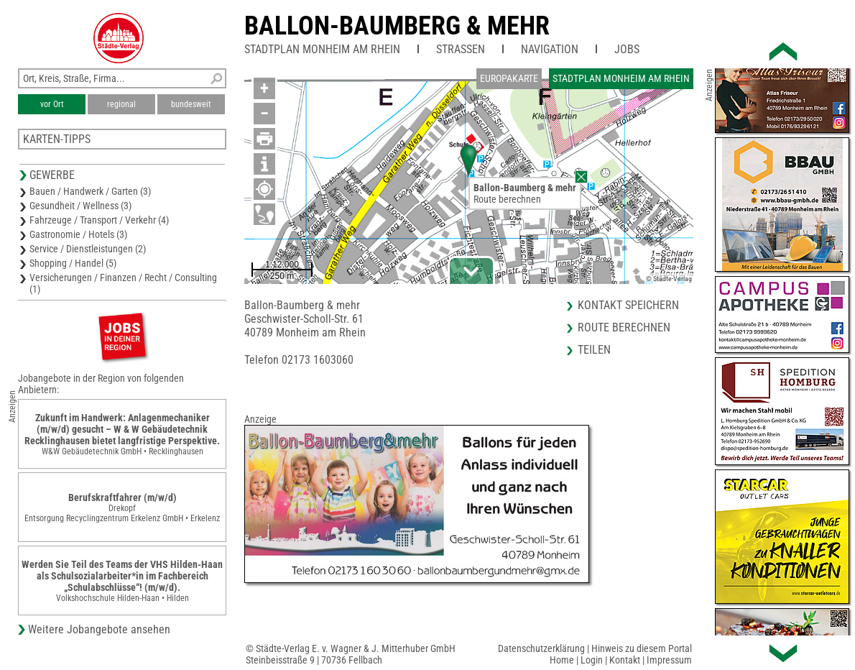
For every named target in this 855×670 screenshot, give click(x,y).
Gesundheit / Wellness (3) (80, 205)
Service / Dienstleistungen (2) (87, 248)
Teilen (594, 350)
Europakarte (509, 78)
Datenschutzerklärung (541, 648)
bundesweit (191, 104)
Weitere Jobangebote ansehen (99, 629)
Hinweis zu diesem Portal (641, 648)
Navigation (549, 49)
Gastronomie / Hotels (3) (78, 234)
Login (592, 660)
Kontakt (624, 660)
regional (121, 104)
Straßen (460, 49)
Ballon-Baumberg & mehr (397, 26)
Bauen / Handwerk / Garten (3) (90, 191)
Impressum (669, 660)
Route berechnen (507, 199)
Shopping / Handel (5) (72, 263)
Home (562, 660)
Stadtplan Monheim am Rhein (322, 49)
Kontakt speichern (628, 305)
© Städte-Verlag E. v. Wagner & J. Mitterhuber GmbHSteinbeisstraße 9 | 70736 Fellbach (351, 654)
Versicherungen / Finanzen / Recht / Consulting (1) (123, 283)
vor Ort (52, 104)
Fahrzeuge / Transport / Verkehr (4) (99, 220)
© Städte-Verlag (669, 279)
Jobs (626, 49)
